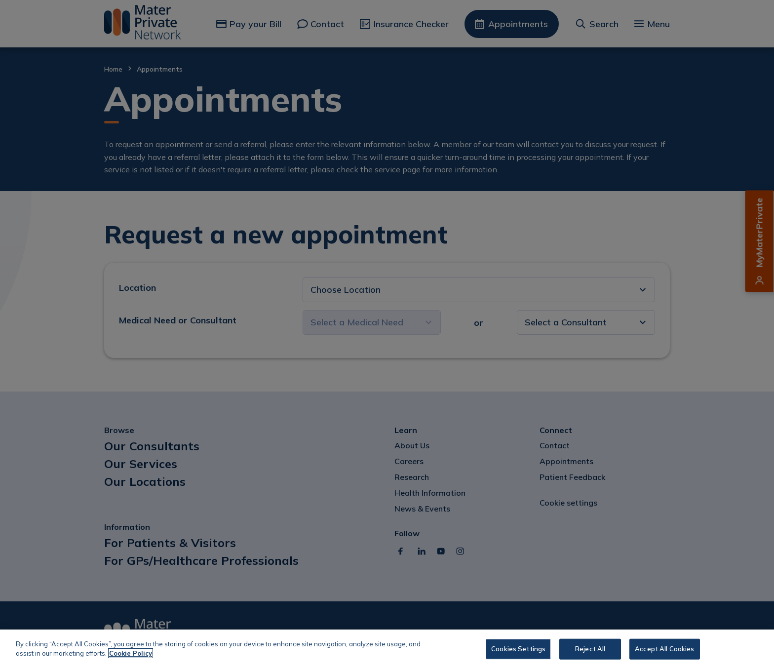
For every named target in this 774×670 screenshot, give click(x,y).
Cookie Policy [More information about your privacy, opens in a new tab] (130, 653)
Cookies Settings (518, 649)
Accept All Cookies (664, 649)
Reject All (590, 649)
